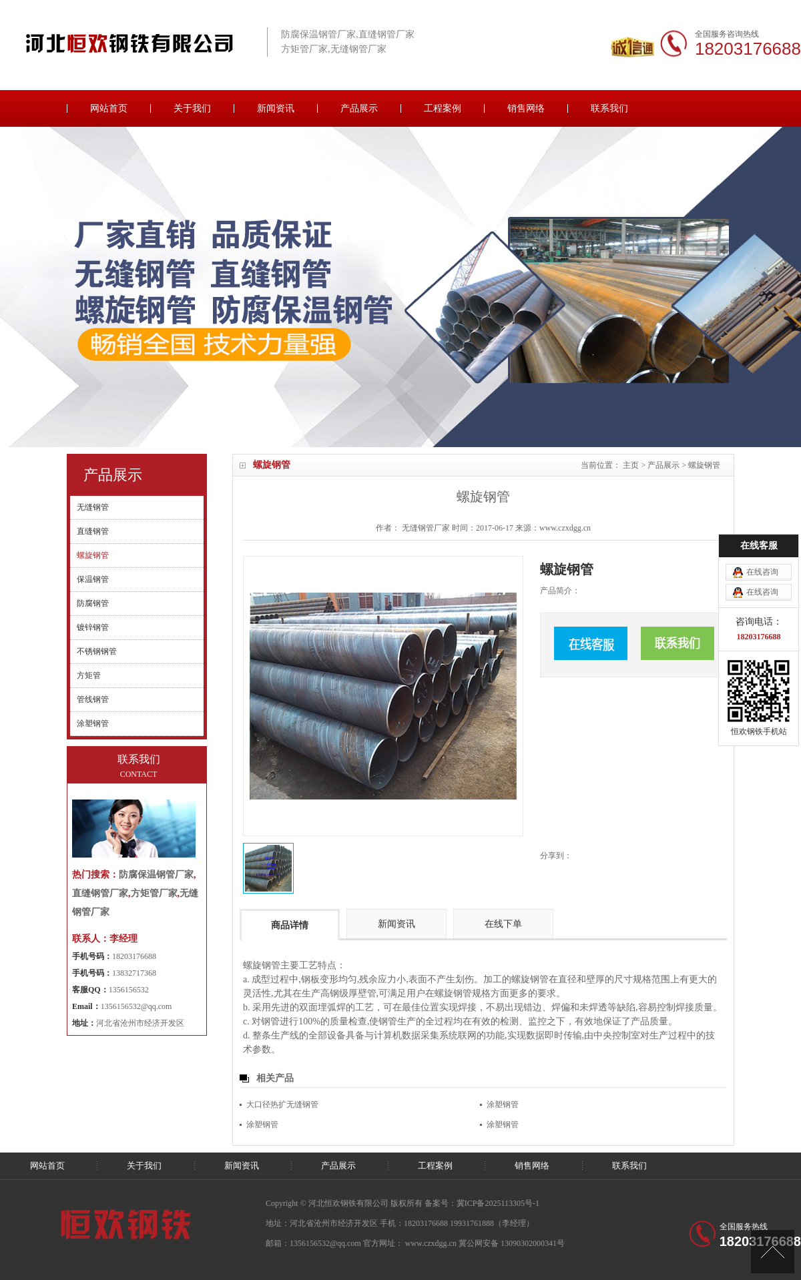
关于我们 (192, 108)
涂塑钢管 (503, 1104)
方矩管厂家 (154, 893)
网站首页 (108, 108)
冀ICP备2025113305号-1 (498, 1203)
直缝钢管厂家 (100, 893)
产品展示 (359, 108)
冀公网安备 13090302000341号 (512, 1243)
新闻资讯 (275, 108)
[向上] (772, 1251)
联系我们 (609, 108)
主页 (631, 465)
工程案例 (442, 108)
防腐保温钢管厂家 (156, 875)
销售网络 (526, 108)
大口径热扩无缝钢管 (282, 1104)
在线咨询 (762, 498)
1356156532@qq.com (136, 1006)
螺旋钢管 (704, 465)
